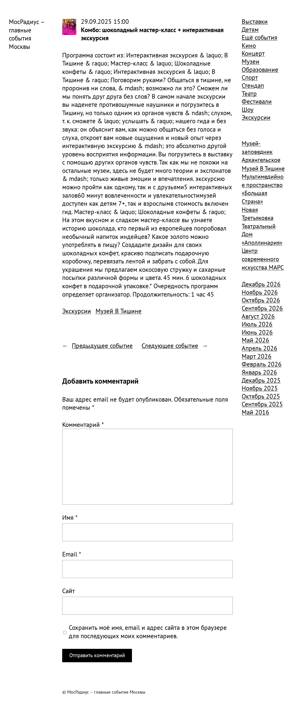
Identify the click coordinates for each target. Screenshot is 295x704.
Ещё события (259, 37)
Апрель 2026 (259, 348)
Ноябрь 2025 (260, 388)
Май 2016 (255, 412)
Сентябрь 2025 (262, 404)
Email (71, 554)
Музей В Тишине (119, 311)
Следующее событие (170, 346)
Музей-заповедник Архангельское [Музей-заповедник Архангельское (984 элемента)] (261, 151)
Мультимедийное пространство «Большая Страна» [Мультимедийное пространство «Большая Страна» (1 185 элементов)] (263, 189)
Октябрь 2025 (261, 396)
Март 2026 (256, 356)
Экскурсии (76, 311)
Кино (249, 46)
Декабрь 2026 (261, 284)
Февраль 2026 (262, 364)
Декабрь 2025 (261, 380)
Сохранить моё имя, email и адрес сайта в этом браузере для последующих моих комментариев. (148, 632)
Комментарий (83, 425)
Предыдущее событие (102, 346)
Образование (260, 70)
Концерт (253, 53)
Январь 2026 (259, 372)
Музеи (250, 61)
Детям (250, 30)
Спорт (250, 77)
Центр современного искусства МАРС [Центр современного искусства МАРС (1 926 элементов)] (263, 259)
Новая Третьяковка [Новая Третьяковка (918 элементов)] (258, 214)
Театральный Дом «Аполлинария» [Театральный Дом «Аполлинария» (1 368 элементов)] (262, 234)
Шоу (248, 110)
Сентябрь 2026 (262, 308)
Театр (249, 94)
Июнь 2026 (257, 332)
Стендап (253, 85)
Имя (70, 517)
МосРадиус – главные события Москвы (26, 34)
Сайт (68, 591)
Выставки (255, 21)
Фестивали (257, 101)
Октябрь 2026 (261, 300)
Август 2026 (258, 316)
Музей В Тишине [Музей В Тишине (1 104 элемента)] (263, 168)
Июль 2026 (257, 324)
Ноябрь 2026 (260, 292)
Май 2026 (255, 340)
